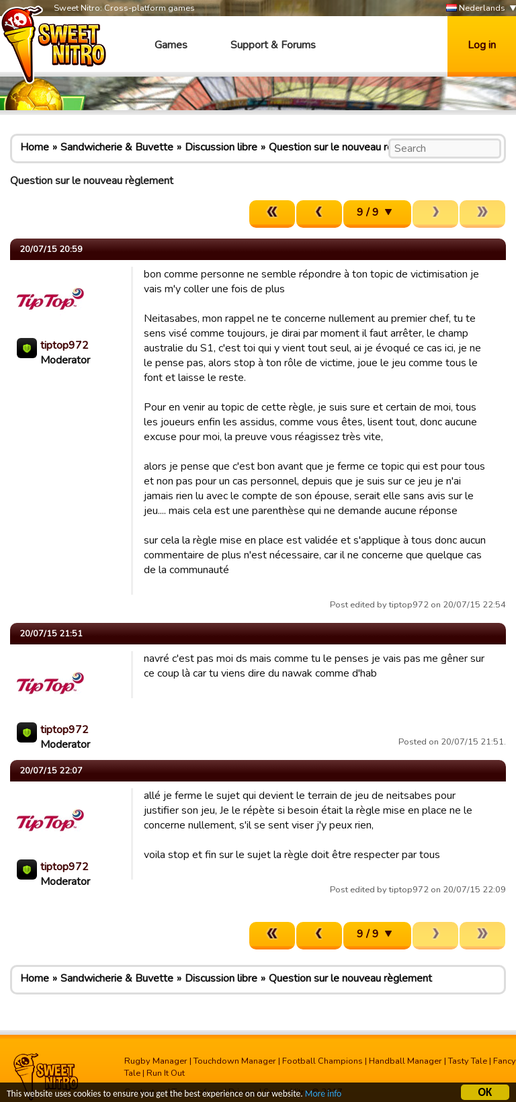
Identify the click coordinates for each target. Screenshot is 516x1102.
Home (34, 147)
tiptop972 (64, 345)
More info (323, 1095)
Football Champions (322, 1061)
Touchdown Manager (235, 1061)
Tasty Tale (467, 1061)
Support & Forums (273, 45)
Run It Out (165, 1073)
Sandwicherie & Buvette (116, 147)
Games (171, 45)
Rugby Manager (155, 1061)
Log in (482, 45)
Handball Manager (405, 1061)
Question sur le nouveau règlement (350, 147)
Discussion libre (221, 147)
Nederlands (475, 8)
